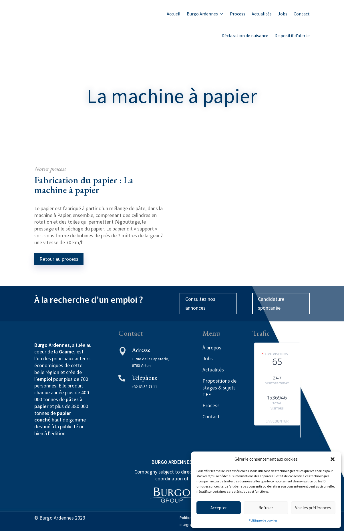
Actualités (262, 14)
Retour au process (58, 259)
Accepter (218, 507)
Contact (302, 14)
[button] (332, 459)
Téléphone (144, 377)
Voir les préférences (313, 507)
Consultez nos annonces (200, 303)
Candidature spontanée (271, 303)
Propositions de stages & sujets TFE (219, 387)
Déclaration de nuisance (245, 35)
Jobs (282, 14)
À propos (211, 347)
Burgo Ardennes (202, 14)
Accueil (173, 14)
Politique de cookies (263, 520)
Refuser (266, 507)
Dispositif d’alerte (292, 35)
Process (237, 14)
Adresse (141, 350)
